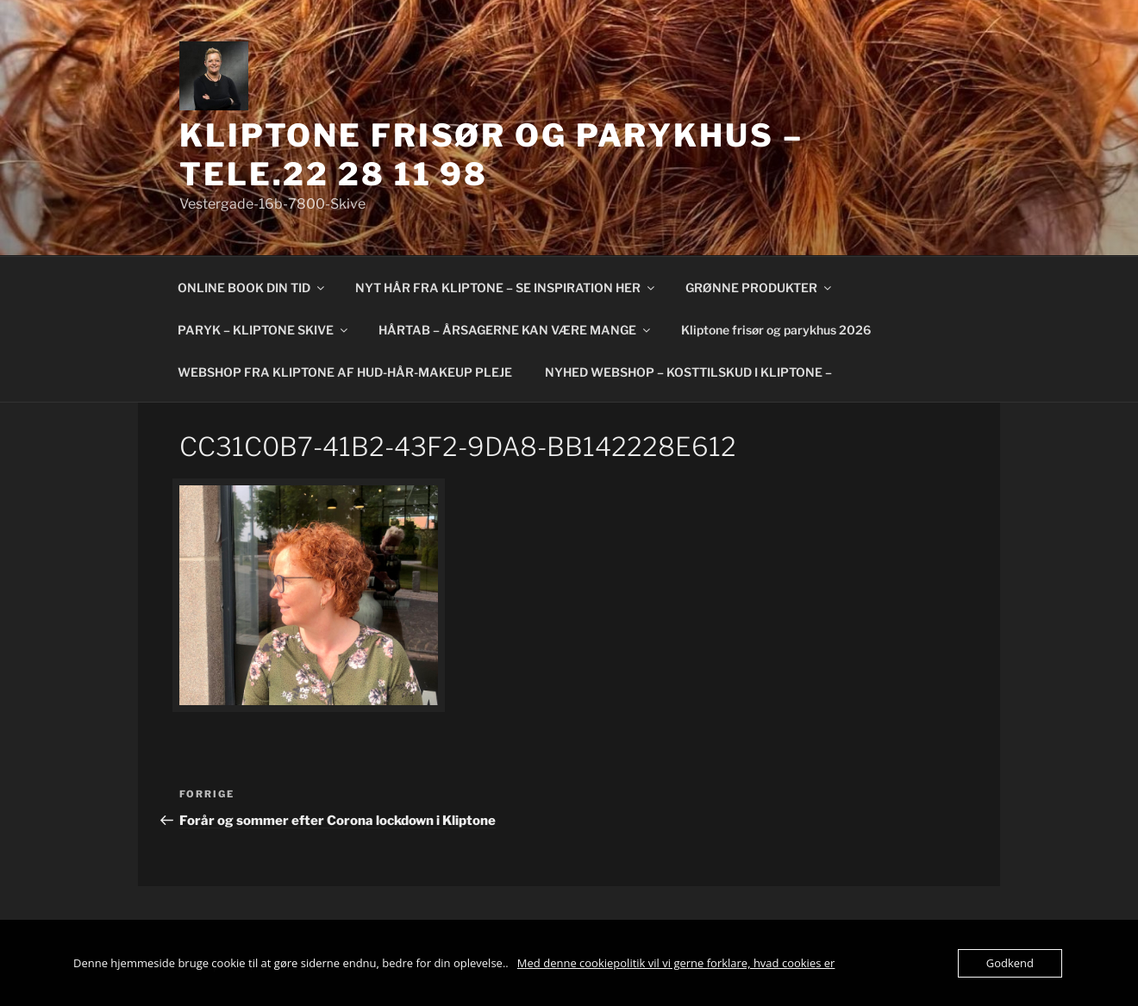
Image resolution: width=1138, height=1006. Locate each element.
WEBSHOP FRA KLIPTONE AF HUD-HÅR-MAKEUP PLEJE (345, 372)
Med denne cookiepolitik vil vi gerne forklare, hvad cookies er (676, 963)
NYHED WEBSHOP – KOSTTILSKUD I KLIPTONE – (688, 372)
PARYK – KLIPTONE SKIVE (264, 329)
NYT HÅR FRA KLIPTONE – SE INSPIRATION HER (506, 287)
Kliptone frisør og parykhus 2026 (776, 329)
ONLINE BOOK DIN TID (252, 287)
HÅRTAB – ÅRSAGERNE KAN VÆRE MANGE (515, 329)
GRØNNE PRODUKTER (759, 287)
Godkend (1010, 963)
